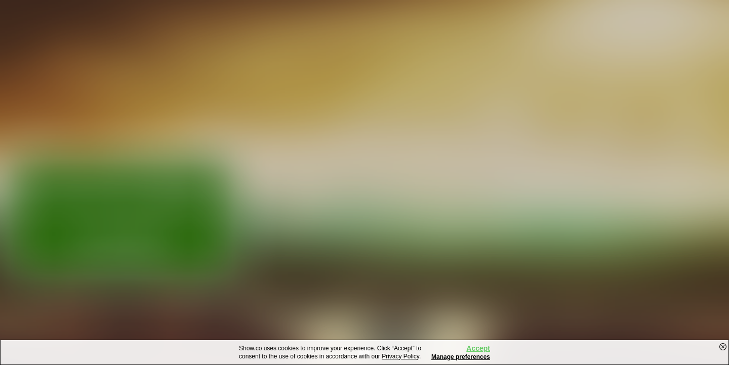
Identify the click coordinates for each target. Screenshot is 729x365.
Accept (478, 348)
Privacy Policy (400, 356)
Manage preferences (460, 356)
